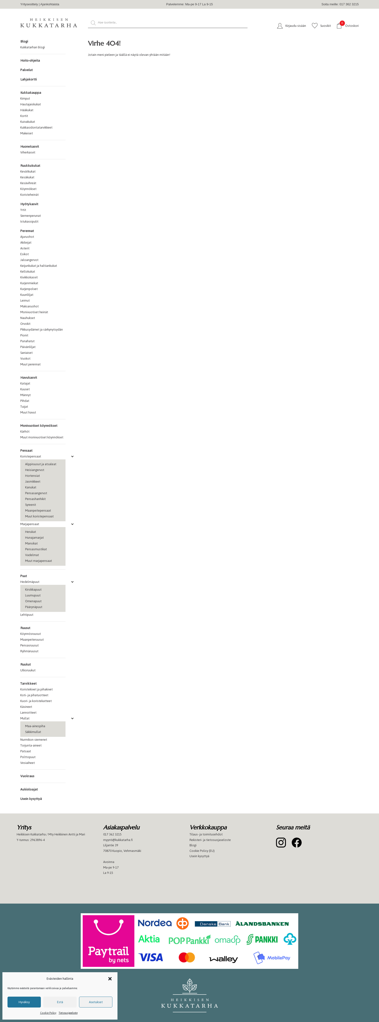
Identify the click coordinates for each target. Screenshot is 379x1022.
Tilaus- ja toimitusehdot (206, 834)
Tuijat (24, 407)
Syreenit (30, 505)
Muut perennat (30, 364)
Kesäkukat (27, 177)
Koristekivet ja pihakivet (36, 689)
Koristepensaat (30, 456)
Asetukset (96, 1002)
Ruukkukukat (30, 165)
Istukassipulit (29, 221)
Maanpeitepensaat (38, 510)
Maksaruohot (29, 306)
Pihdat (24, 401)
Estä (60, 1002)
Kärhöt (24, 431)
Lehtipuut (26, 615)
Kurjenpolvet (29, 289)
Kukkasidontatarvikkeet (36, 127)
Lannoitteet (28, 713)
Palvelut (26, 70)
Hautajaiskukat (30, 104)
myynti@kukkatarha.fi (118, 840)
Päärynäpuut (33, 607)
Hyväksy (24, 1002)
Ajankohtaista (49, 4)
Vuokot (25, 358)
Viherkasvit (27, 152)
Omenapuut (33, 601)
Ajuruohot (27, 237)
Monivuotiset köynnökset (38, 425)
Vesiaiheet (27, 763)
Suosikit (325, 26)
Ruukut (25, 664)
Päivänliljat (28, 347)
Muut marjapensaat (38, 561)
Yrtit (23, 210)
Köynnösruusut (30, 634)
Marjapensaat (29, 524)
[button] (110, 978)
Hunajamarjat (34, 538)
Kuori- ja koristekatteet (36, 701)
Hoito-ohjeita (30, 60)
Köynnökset (28, 189)
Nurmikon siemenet (33, 740)
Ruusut (25, 628)
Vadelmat (32, 555)
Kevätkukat (28, 171)
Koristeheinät (29, 195)
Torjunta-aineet (31, 745)
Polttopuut (28, 757)
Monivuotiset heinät (34, 312)
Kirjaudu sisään (295, 26)
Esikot (24, 254)
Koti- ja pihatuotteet (34, 695)
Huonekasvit (29, 146)
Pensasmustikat (36, 549)
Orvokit (25, 324)
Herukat (30, 532)
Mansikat (31, 543)
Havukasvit (28, 377)
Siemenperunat (30, 216)
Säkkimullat (33, 732)
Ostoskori (349, 25)
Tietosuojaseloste (68, 1012)
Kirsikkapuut (33, 590)
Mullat (24, 718)
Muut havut (28, 412)
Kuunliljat (26, 295)
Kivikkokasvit (29, 277)
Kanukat (30, 487)
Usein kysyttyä (31, 799)
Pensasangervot (36, 493)
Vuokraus (27, 776)
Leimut (25, 300)
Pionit (24, 335)
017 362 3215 (112, 834)
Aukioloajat (29, 789)
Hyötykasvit (29, 204)
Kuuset (25, 389)
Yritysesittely (29, 4)
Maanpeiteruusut (32, 640)
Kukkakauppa (30, 92)
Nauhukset (27, 318)
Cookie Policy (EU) (202, 851)
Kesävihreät (28, 183)
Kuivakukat (27, 122)
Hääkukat (26, 110)
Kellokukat (27, 271)
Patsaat (25, 751)
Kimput (25, 98)
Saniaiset (26, 353)
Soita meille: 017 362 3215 (340, 4)
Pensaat (26, 450)
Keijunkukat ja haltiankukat (38, 266)
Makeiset (26, 133)
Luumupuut (33, 595)
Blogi (24, 41)
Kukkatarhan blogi (32, 47)
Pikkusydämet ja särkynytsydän (41, 329)
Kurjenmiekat (29, 283)
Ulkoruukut (28, 670)
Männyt (25, 395)
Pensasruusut (29, 645)
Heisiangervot (34, 470)
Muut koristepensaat (39, 516)
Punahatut (27, 341)
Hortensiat (32, 476)
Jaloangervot (29, 260)
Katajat (25, 383)
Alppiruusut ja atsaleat (40, 464)
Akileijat (25, 242)
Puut (23, 576)
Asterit (24, 248)
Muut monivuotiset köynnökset (41, 437)
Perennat (27, 231)
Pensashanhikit (35, 499)
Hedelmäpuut (29, 582)
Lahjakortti (28, 79)
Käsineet (26, 707)
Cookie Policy (48, 1012)
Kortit (24, 116)
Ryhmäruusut (29, 651)
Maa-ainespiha (35, 726)
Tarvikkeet (28, 683)
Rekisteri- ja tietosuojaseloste (210, 840)
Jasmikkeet (32, 481)
